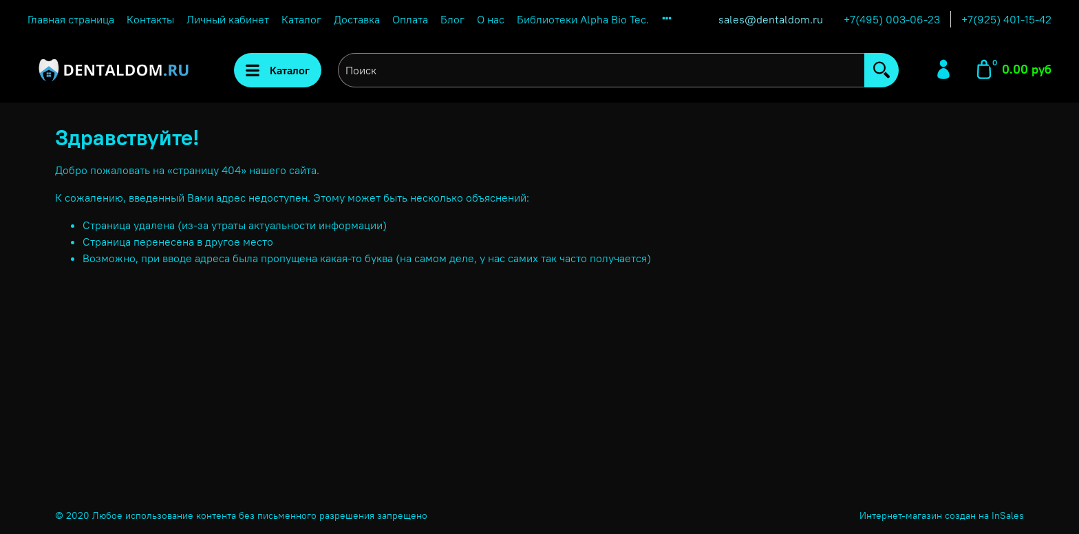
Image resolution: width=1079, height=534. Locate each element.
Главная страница (71, 19)
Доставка (357, 19)
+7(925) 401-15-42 (1006, 19)
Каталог (301, 19)
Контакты (150, 19)
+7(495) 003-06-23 (892, 19)
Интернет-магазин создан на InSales (941, 515)
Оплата (410, 19)
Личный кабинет (227, 19)
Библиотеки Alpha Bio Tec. (583, 19)
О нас (490, 19)
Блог (452, 19)
